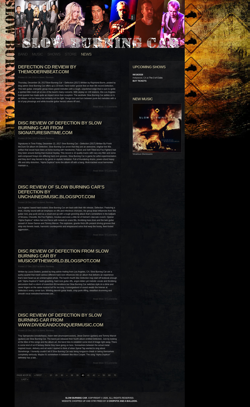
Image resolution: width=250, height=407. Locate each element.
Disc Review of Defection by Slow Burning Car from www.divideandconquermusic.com (60, 319)
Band (23, 54)
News (86, 54)
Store (71, 54)
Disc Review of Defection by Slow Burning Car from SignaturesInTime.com (60, 127)
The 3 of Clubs (156, 78)
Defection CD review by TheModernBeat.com (47, 69)
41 (88, 375)
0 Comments (111, 106)
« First (38, 375)
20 (56, 375)
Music (37, 54)
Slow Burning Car (76, 398)
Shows (54, 54)
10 (51, 375)
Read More (98, 106)
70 (115, 375)
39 (77, 375)
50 (104, 375)
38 (72, 375)
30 (62, 375)
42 (94, 375)
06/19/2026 (138, 74)
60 (109, 375)
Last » (24, 379)
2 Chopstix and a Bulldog (122, 401)
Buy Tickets (140, 81)
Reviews (49, 77)
